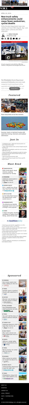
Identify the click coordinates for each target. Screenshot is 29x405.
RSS (2, 398)
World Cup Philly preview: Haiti (10, 156)
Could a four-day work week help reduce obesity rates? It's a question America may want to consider (14, 238)
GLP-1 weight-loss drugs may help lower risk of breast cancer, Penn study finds (14, 228)
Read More (14, 88)
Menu (26, 8)
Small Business (8, 305)
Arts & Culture (7, 194)
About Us (3, 385)
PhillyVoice (4, 8)
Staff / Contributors (7, 396)
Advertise (4, 387)
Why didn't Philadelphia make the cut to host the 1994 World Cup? (14, 150)
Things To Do (7, 322)
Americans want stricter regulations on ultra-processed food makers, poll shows (13, 225)
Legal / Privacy (5, 393)
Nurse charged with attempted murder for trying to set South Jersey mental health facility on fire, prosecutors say (14, 153)
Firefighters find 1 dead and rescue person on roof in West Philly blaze (13, 144)
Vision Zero (7, 42)
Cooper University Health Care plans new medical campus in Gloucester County (14, 234)
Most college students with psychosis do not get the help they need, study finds (14, 231)
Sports (5, 339)
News (12, 8)
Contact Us (4, 390)
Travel (5, 288)
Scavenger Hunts (8, 202)
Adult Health (7, 331)
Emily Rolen (13, 34)
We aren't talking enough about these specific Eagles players (13, 158)
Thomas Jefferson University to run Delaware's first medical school (14, 241)
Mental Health (7, 364)
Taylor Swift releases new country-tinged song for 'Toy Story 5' (14, 147)
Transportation (8, 168)
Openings (6, 280)
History (6, 297)
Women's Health (8, 185)
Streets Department (17, 42)
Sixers (5, 210)
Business (6, 356)
